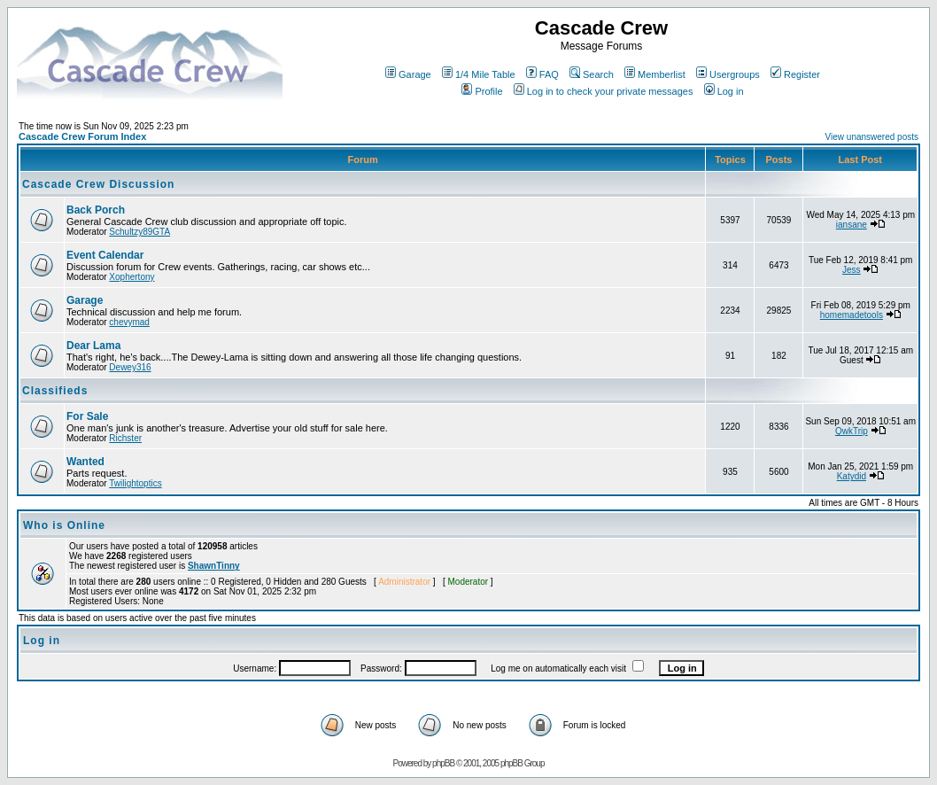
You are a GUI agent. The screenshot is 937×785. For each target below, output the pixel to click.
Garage (408, 74)
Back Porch (95, 210)
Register (795, 74)
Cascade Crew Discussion (98, 184)
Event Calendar (104, 255)
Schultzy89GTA (139, 232)
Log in (724, 91)
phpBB (443, 763)
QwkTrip (851, 431)
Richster (125, 438)
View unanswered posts (871, 137)
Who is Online (64, 525)
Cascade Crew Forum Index (82, 136)
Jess (851, 270)
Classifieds (55, 391)
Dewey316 (130, 367)
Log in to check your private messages (603, 91)
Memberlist (654, 74)
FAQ (542, 74)
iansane (851, 224)
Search (591, 74)
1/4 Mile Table (478, 74)
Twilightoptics (135, 483)
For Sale (87, 416)
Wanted (85, 461)
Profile (481, 91)
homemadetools (851, 315)
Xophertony (131, 277)
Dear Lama (93, 345)
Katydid (851, 476)
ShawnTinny (214, 566)
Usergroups (728, 74)
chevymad (129, 322)
